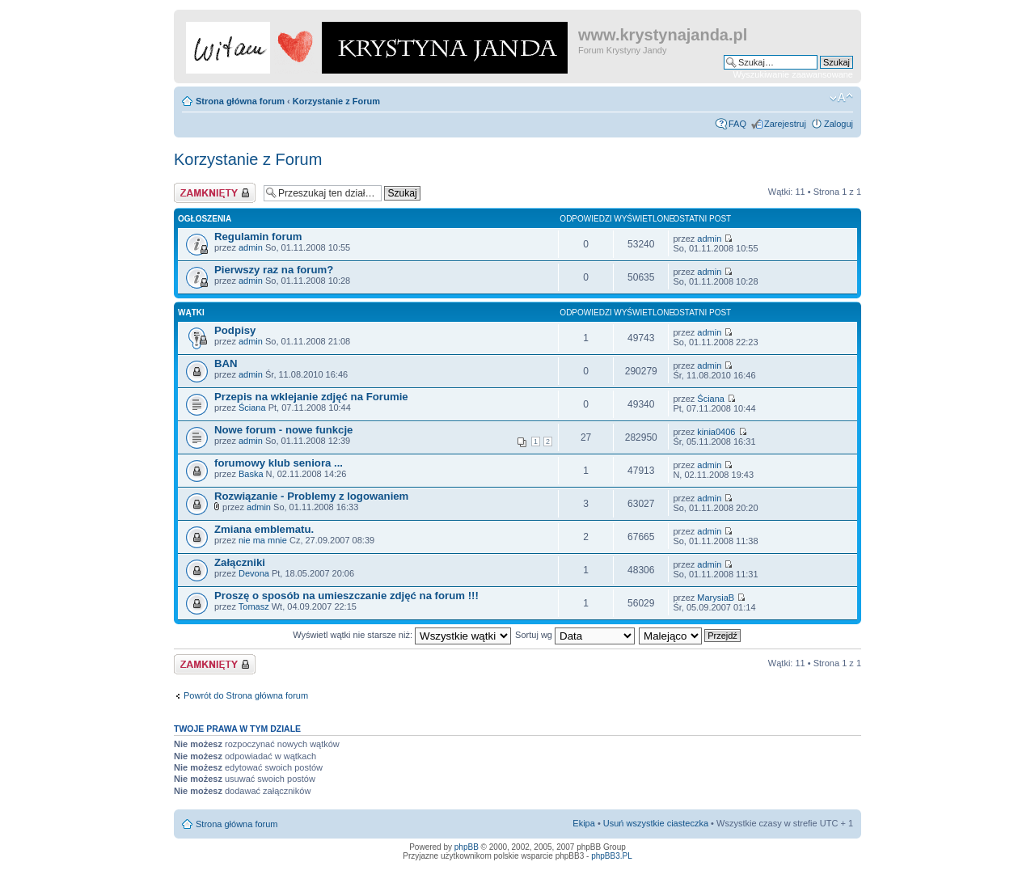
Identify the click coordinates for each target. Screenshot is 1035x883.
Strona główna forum (240, 101)
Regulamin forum (258, 236)
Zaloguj (838, 124)
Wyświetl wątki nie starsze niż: (402, 635)
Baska (251, 474)
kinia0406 (716, 432)
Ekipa (583, 823)
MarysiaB (715, 597)
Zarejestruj (785, 124)
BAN (226, 363)
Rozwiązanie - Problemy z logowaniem (311, 496)
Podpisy (235, 330)
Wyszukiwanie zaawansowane (793, 74)
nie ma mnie (263, 540)
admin (251, 247)
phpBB (466, 847)
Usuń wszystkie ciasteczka (655, 823)
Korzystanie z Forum (336, 101)
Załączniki (239, 562)
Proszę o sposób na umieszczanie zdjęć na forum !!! (346, 595)
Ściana (252, 407)
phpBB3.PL (611, 855)
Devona (254, 573)
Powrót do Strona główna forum (246, 695)
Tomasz (254, 606)
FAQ (737, 124)
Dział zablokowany (215, 193)
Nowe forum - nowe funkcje (283, 430)
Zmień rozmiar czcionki (841, 98)
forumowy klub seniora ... (278, 463)
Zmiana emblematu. (264, 529)
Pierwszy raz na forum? (273, 270)
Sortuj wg (575, 635)
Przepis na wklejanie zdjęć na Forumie (311, 397)
